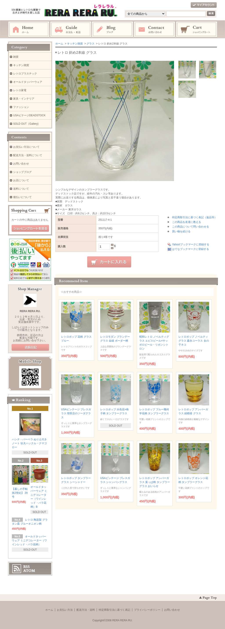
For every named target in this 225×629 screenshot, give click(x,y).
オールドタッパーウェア (27, 81)
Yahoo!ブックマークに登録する (190, 244)
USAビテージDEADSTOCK (29, 115)
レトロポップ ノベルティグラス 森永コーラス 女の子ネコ (193, 340)
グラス (90, 43)
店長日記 (30, 347)
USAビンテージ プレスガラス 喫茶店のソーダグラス (76, 413)
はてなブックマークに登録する (190, 249)
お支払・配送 (70, 29)
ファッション (21, 107)
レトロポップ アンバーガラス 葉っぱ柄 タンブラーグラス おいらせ (154, 482)
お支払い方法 (65, 609)
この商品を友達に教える (186, 222)
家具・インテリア (23, 98)
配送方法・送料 (85, 609)
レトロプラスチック (25, 73)
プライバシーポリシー (147, 609)
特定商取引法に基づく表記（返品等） (194, 217)
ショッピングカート (197, 29)
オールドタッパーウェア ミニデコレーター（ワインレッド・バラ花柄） (29, 540)
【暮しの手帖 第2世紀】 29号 (20, 492)
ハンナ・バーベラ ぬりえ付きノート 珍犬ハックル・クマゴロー (29, 443)
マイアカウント (204, 5)
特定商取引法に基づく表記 (114, 609)
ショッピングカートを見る (30, 228)
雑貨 (15, 56)
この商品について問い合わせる (190, 226)
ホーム (28, 29)
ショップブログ (22, 172)
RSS (26, 566)
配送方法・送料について (27, 155)
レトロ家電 (19, 90)
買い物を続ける (181, 231)
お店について (21, 180)
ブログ (112, 29)
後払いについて (22, 197)
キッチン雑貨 (75, 43)
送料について (21, 188)
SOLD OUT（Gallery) (25, 123)
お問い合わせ (154, 29)
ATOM (29, 570)
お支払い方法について (26, 146)
